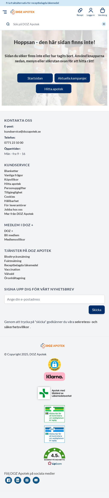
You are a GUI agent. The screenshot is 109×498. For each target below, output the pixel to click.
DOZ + (8, 231)
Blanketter (11, 171)
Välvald (9, 273)
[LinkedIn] (17, 480)
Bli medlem (11, 235)
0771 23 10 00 (13, 142)
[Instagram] (27, 480)
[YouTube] (36, 480)
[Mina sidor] (91, 12)
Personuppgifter (15, 188)
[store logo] (23, 12)
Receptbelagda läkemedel (21, 265)
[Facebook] (8, 480)
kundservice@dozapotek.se (22, 131)
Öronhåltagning (14, 278)
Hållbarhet (11, 201)
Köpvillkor (11, 179)
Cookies (9, 196)
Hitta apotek (12, 183)
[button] (54, 364)
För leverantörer (15, 205)
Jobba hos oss (13, 209)
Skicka (96, 310)
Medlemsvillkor (14, 239)
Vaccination (12, 269)
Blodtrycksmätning (17, 256)
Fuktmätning (12, 261)
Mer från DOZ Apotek (19, 213)
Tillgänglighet (13, 192)
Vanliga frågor (13, 175)
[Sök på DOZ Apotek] (54, 24)
